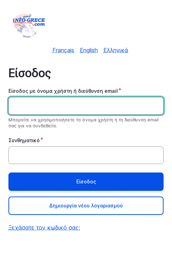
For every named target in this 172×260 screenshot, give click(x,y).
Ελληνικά (115, 50)
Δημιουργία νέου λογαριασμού (86, 205)
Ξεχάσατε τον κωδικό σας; (44, 227)
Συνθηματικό (24, 140)
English (89, 50)
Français (63, 50)
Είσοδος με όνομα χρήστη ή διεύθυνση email (63, 91)
